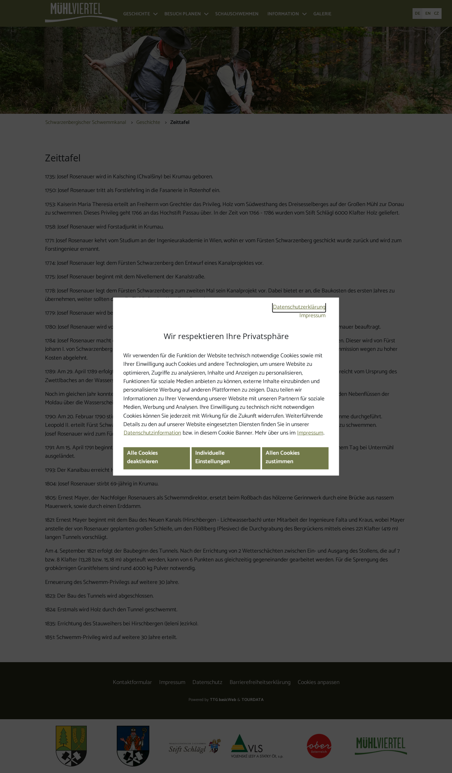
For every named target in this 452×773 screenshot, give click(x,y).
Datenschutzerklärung (299, 307)
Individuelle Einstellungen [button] (212, 458)
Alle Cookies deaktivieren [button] (142, 458)
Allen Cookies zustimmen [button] (282, 458)
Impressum (312, 315)
